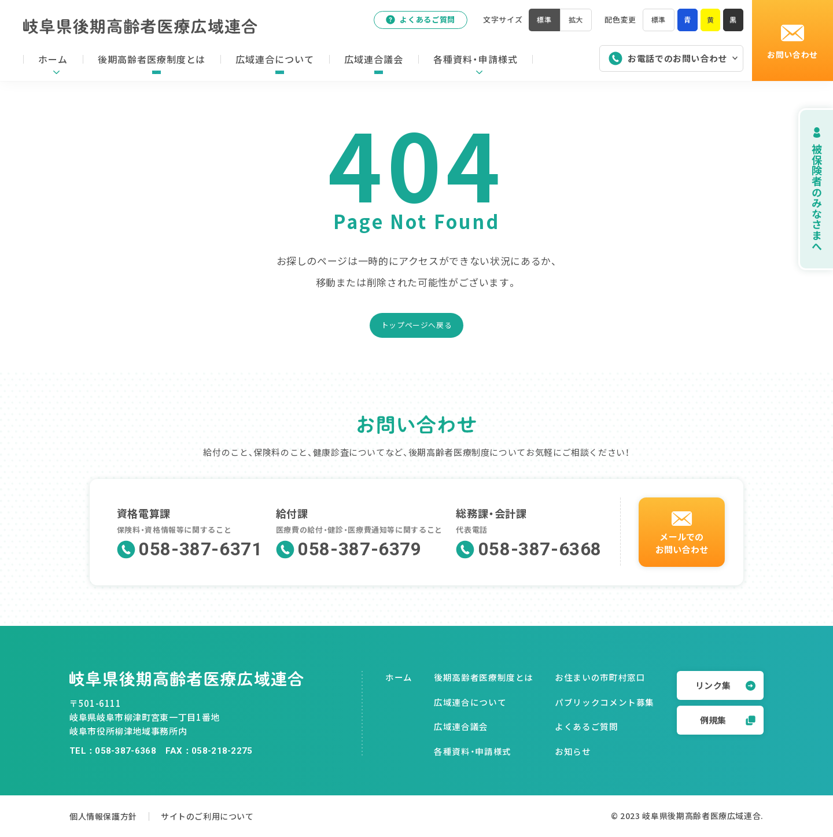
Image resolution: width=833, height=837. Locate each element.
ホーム (398, 677)
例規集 (727, 720)
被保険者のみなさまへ (804, 189)
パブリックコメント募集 (604, 702)
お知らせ (573, 751)
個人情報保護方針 (105, 816)
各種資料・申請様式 (472, 751)
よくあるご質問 (415, 22)
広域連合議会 (461, 726)
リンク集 (725, 685)
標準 (656, 22)
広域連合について (470, 702)
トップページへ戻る (416, 324)
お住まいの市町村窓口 (600, 677)
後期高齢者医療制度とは (483, 677)
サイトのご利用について (225, 816)
